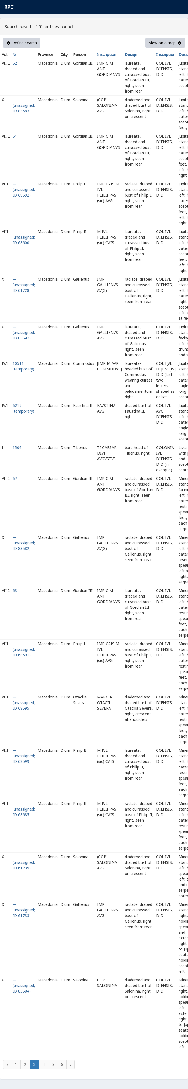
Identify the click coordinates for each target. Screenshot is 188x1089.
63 (15, 590)
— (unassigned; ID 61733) (24, 910)
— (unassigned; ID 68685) (24, 809)
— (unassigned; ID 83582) (24, 543)
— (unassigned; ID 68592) (24, 189)
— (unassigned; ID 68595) (24, 702)
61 (15, 136)
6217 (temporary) (23, 408)
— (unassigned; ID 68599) (24, 756)
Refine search (22, 42)
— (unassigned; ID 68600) (24, 237)
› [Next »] (70, 1064)
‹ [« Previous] (7, 1064)
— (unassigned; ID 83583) (24, 105)
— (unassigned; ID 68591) (24, 649)
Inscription (106, 54)
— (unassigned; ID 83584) (24, 985)
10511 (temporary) (23, 366)
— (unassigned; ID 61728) (24, 285)
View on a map (165, 42)
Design (131, 54)
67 (15, 478)
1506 (17, 447)
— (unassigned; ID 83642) (24, 332)
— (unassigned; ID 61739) (24, 862)
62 (15, 63)
